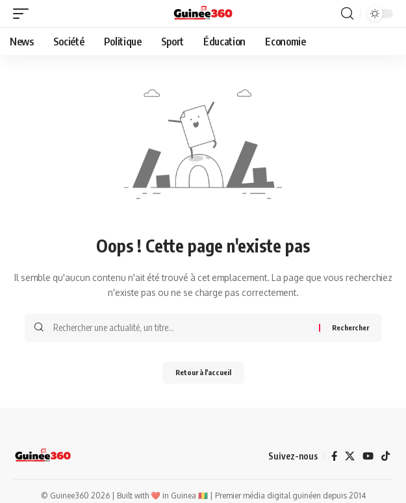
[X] (350, 456)
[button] (24, 13)
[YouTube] (368, 456)
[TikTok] (385, 456)
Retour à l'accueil (203, 372)
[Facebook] (334, 456)
